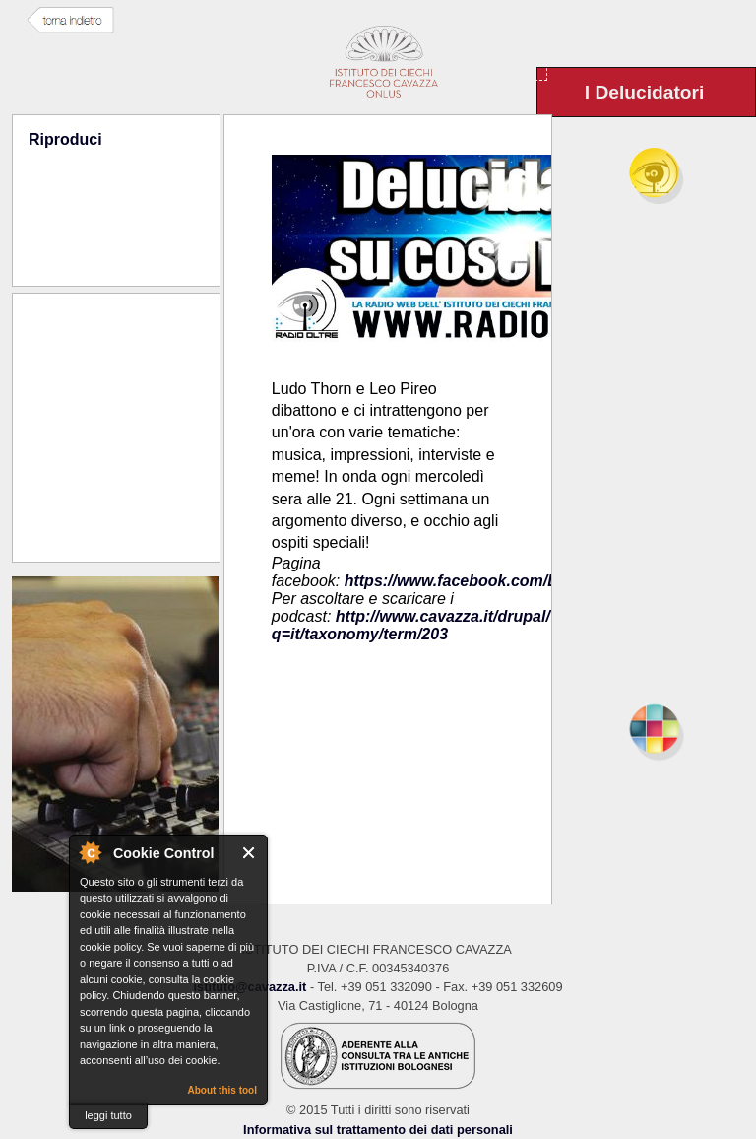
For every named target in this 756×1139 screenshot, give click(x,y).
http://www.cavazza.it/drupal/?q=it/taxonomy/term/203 (416, 625)
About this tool (222, 1090)
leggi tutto (108, 1115)
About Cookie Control (89, 852)
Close (249, 852)
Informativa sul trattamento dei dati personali (378, 1129)
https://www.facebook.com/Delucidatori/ (494, 580)
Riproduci (65, 139)
